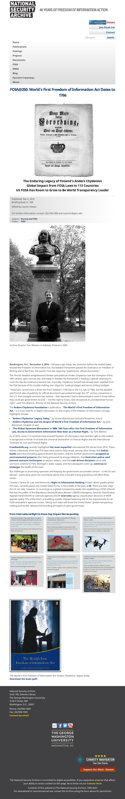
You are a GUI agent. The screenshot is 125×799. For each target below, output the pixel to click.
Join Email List (107, 27)
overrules (66, 495)
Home (16, 42)
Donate (111, 22)
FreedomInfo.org (19, 447)
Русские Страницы (23, 77)
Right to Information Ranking (68, 482)
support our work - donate (98, 769)
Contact (110, 32)
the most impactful (60, 447)
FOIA (15, 64)
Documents (19, 59)
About (16, 82)
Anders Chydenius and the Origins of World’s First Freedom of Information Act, (57, 421)
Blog (15, 73)
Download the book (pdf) (23, 678)
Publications (19, 46)
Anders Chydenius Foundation (30, 407)
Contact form (94, 783)
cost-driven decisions (83, 460)
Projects (17, 55)
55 (90, 485)
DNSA (16, 68)
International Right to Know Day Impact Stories (42, 514)
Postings (17, 51)
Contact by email (19, 715)
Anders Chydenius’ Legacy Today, (31, 418)
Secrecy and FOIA (29, 218)
